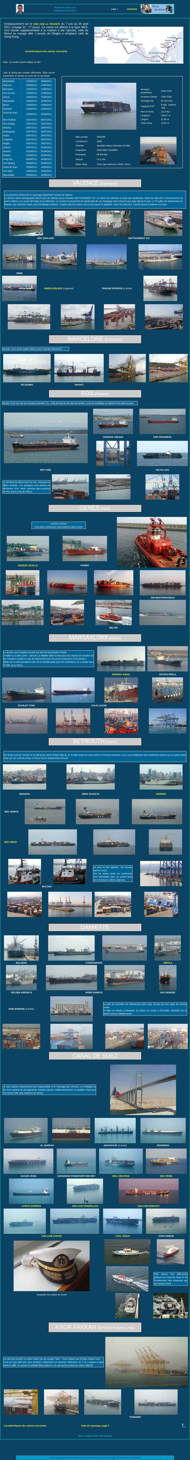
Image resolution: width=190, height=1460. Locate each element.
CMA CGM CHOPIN (51, 1236)
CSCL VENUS (123, 1236)
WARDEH (161, 794)
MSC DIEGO (10, 842)
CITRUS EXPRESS (31, 1206)
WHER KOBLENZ (53, 288)
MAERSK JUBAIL (121, 674)
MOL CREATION (120, 1176)
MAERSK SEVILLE (28, 565)
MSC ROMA (166, 1176)
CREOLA (167, 963)
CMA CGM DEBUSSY (149, 1206)
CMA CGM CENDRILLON (85, 1206)
